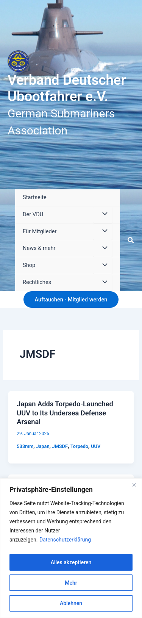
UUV (95, 446)
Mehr (71, 583)
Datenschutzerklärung (65, 540)
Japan (42, 446)
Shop (29, 265)
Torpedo (79, 446)
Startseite (35, 197)
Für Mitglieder (39, 231)
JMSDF (60, 446)
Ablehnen (71, 603)
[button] (131, 240)
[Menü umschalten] (102, 214)
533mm (25, 446)
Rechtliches (37, 282)
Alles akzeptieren (71, 562)
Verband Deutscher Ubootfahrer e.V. (67, 88)
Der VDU (33, 214)
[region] (71, 548)
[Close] (134, 484)
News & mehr (39, 248)
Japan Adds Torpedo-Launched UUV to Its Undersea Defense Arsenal (65, 413)
